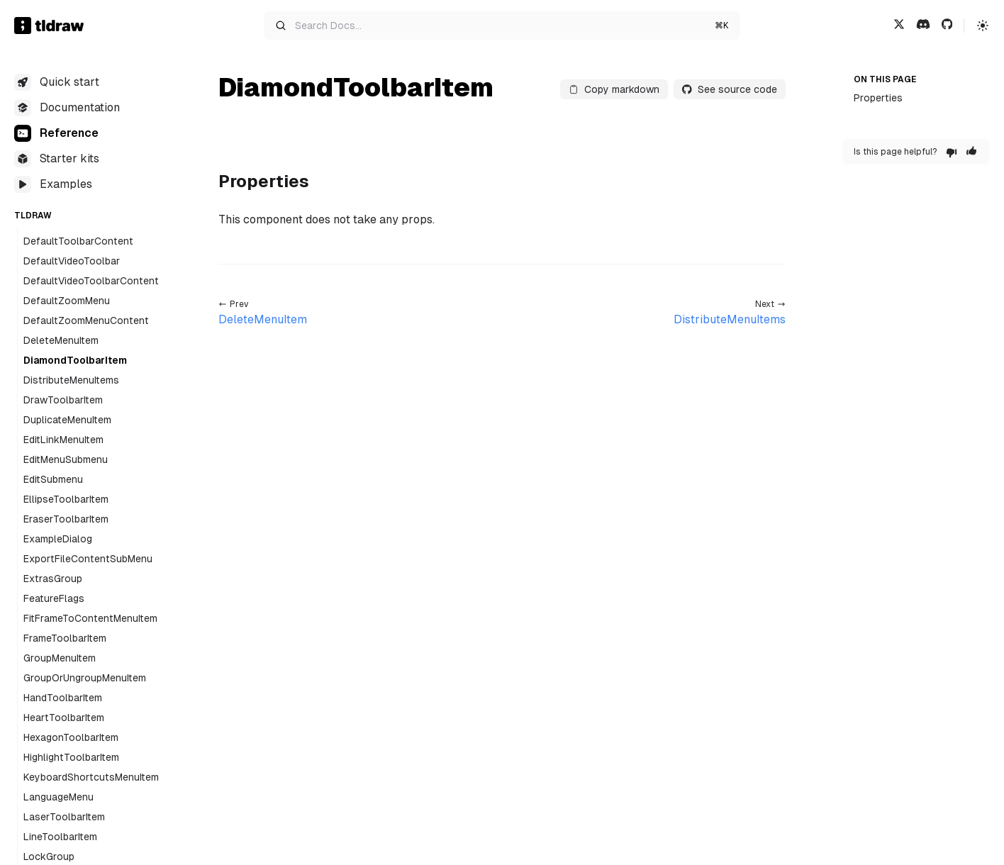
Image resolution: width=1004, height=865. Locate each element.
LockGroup (48, 856)
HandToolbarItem (62, 697)
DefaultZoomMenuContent (86, 320)
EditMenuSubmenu (65, 459)
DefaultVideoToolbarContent (91, 280)
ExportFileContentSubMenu (87, 558)
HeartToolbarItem (63, 717)
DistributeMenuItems (71, 380)
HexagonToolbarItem (70, 737)
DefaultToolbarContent (78, 241)
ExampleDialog (57, 539)
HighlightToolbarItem (71, 757)
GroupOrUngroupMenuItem (84, 677)
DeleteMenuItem (61, 340)
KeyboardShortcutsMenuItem (91, 777)
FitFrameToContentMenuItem (90, 618)
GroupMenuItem (59, 658)
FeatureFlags (53, 598)
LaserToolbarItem (64, 816)
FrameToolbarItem (64, 638)
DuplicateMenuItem (67, 419)
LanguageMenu (58, 797)
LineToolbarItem (60, 836)
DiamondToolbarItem (75, 360)
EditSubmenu (53, 479)
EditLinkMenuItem (63, 439)
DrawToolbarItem (63, 400)
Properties (878, 98)
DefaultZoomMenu (66, 300)
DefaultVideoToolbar (71, 261)
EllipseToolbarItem (65, 499)
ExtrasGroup (52, 578)
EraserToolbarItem (65, 519)
